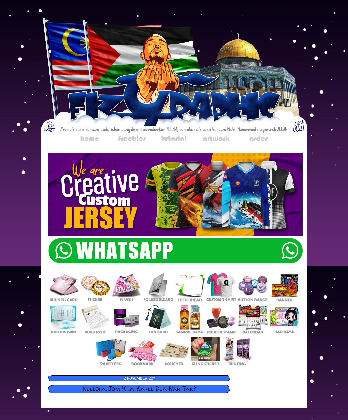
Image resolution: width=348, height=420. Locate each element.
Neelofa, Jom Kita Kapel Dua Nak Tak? (139, 388)
